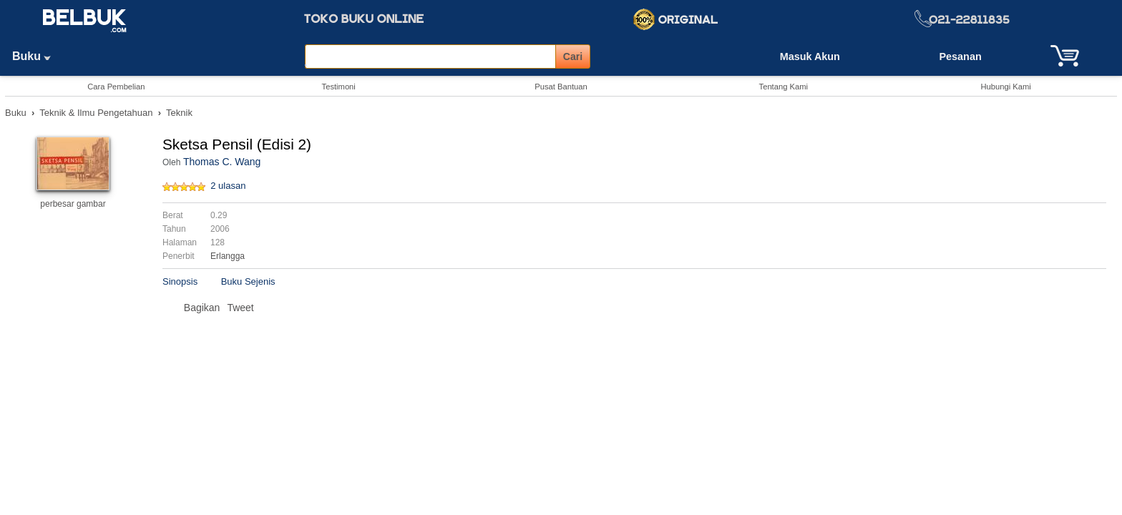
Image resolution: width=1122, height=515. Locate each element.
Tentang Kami (783, 86)
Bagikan (202, 307)
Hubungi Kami (1005, 86)
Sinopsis (179, 281)
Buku (36, 56)
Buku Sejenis (248, 281)
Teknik (179, 112)
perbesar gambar (72, 204)
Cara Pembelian (116, 86)
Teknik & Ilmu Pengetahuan (95, 112)
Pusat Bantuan (561, 86)
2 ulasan (227, 185)
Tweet (240, 307)
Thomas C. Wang (221, 161)
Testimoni (339, 86)
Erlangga (227, 256)
